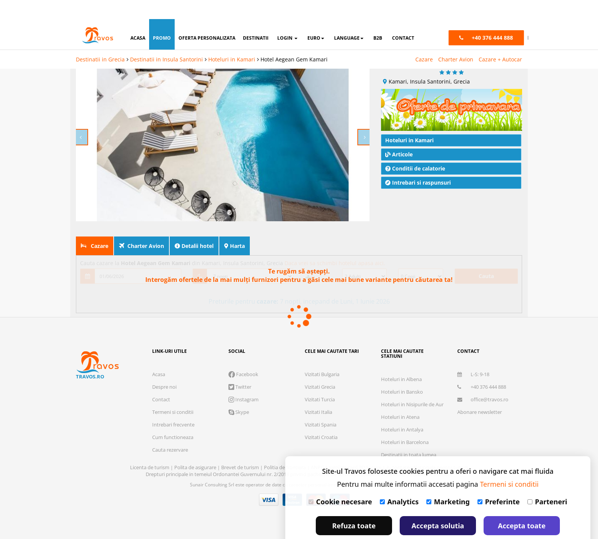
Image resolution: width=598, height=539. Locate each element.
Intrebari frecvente (173, 408)
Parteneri (547, 482)
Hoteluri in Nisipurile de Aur (412, 388)
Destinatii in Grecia (100, 40)
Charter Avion (455, 40)
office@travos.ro (482, 383)
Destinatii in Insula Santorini (166, 40)
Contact (161, 383)
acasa (137, 19)
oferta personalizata (206, 19)
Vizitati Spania (320, 408)
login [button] (287, 19)
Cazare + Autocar (500, 40)
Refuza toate (354, 506)
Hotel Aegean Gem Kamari (294, 40)
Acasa (158, 358)
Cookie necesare (340, 482)
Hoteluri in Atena (400, 400)
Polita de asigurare (195, 451)
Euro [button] (315, 19)
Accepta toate (522, 506)
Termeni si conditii (172, 396)
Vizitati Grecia (320, 370)
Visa (269, 484)
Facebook (243, 358)
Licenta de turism (150, 451)
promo (162, 19)
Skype (238, 396)
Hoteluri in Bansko (402, 375)
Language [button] (348, 19)
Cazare (424, 40)
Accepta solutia (438, 506)
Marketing (448, 482)
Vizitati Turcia (320, 383)
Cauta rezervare (170, 433)
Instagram (243, 383)
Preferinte (498, 482)
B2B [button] (377, 19)
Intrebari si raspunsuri (418, 166)
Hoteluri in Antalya (402, 413)
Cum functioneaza (172, 421)
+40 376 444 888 (481, 370)
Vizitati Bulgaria (322, 358)
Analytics (399, 482)
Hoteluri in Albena (401, 363)
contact (403, 19)
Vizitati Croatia (321, 421)
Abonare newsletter (479, 396)
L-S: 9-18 (473, 358)
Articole (399, 138)
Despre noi (164, 370)
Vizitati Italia (318, 396)
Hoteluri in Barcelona (405, 426)
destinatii (255, 19)
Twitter (239, 370)
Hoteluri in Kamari (231, 40)
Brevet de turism (240, 451)
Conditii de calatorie (415, 152)
